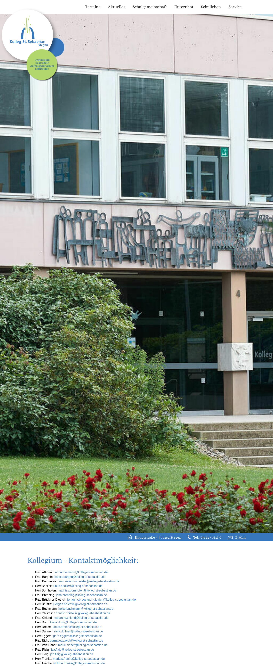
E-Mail (240, 537)
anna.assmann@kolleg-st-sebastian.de (81, 572)
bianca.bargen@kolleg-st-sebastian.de (79, 576)
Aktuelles (116, 7)
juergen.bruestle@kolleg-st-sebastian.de (80, 604)
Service (235, 7)
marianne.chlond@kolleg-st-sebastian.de (80, 617)
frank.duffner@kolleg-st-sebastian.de (78, 631)
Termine (92, 7)
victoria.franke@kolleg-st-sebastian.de (79, 663)
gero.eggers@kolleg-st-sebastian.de (77, 636)
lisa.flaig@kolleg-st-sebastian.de (72, 649)
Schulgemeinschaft (150, 7)
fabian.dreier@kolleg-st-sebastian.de (76, 626)
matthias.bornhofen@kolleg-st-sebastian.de (86, 590)
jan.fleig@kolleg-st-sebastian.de (71, 654)
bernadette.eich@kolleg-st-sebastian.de (76, 640)
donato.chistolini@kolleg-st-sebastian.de (83, 613)
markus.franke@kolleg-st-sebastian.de (79, 658)
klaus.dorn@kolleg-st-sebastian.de (73, 622)
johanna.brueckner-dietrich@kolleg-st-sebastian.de (101, 599)
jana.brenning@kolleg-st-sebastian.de (81, 595)
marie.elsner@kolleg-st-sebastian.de (82, 645)
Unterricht (183, 7)
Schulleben (211, 7)
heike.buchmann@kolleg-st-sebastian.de (85, 608)
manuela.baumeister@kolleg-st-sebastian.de (89, 581)
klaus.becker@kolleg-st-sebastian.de (78, 586)
